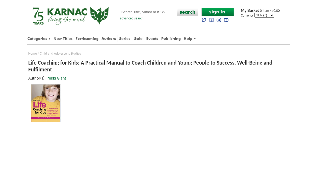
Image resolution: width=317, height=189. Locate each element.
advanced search (132, 18)
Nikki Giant (56, 78)
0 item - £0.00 (260, 10)
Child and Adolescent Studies (60, 53)
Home (32, 53)
